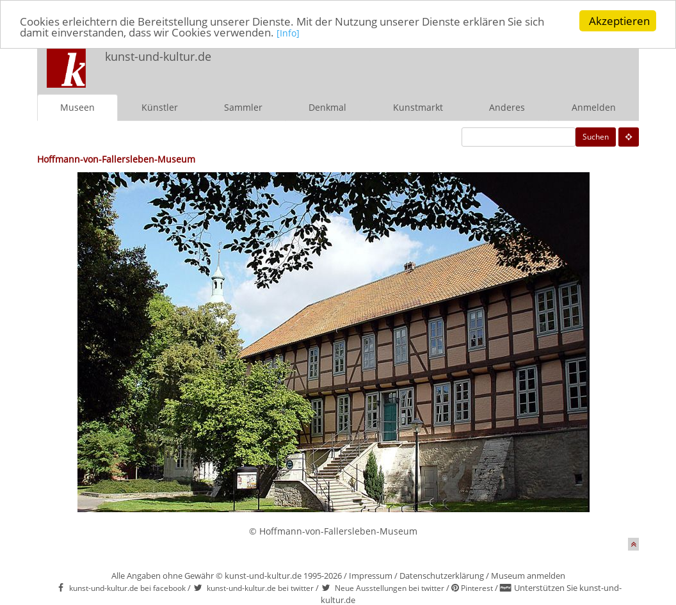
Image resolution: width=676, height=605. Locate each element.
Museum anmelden (528, 575)
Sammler (243, 107)
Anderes (507, 107)
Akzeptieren (619, 20)
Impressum (370, 575)
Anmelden (594, 107)
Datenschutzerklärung (441, 575)
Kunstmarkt (418, 107)
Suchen (596, 136)
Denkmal (327, 107)
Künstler (159, 107)
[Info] (288, 32)
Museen (77, 107)
